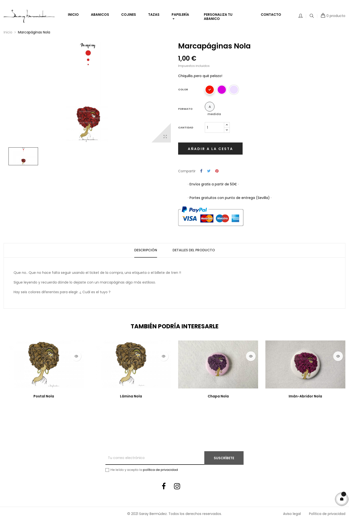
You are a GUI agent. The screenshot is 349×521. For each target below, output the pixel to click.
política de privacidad (160, 469)
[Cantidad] (214, 127)
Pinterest (217, 171)
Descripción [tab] (145, 250)
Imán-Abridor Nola (305, 396)
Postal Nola (43, 396)
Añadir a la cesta (210, 148)
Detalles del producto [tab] (194, 250)
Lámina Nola (131, 396)
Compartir (201, 171)
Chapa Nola (218, 396)
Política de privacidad (327, 513)
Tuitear (209, 171)
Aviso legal (292, 513)
